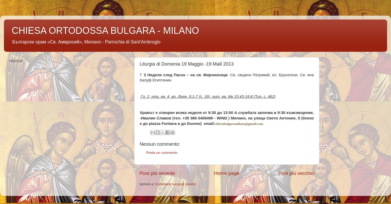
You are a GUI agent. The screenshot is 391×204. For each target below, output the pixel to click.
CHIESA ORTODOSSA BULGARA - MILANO (105, 30)
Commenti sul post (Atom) (175, 184)
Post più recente (157, 173)
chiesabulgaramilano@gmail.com (239, 124)
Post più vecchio (296, 173)
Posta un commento (162, 153)
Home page (227, 173)
